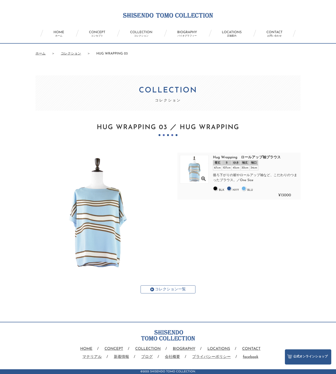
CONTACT (274, 34)
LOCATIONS (232, 34)
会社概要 (172, 357)
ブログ (147, 357)
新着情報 (121, 357)
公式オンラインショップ (307, 356)
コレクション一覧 (170, 289)
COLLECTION (141, 34)
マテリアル (92, 357)
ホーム (40, 53)
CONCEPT (97, 34)
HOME (58, 34)
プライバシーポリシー (211, 357)
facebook (250, 357)
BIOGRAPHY (187, 34)
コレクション (71, 53)
